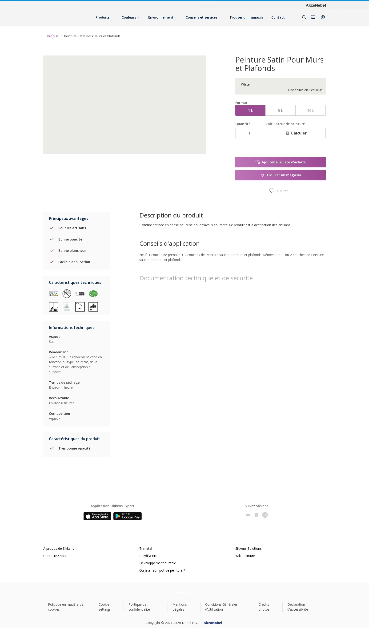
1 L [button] (250, 110)
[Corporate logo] (316, 5)
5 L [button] (280, 110)
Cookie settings (105, 607)
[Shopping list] (313, 17)
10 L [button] (310, 110)
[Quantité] (249, 133)
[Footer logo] (184, 592)
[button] (323, 17)
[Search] (304, 17)
